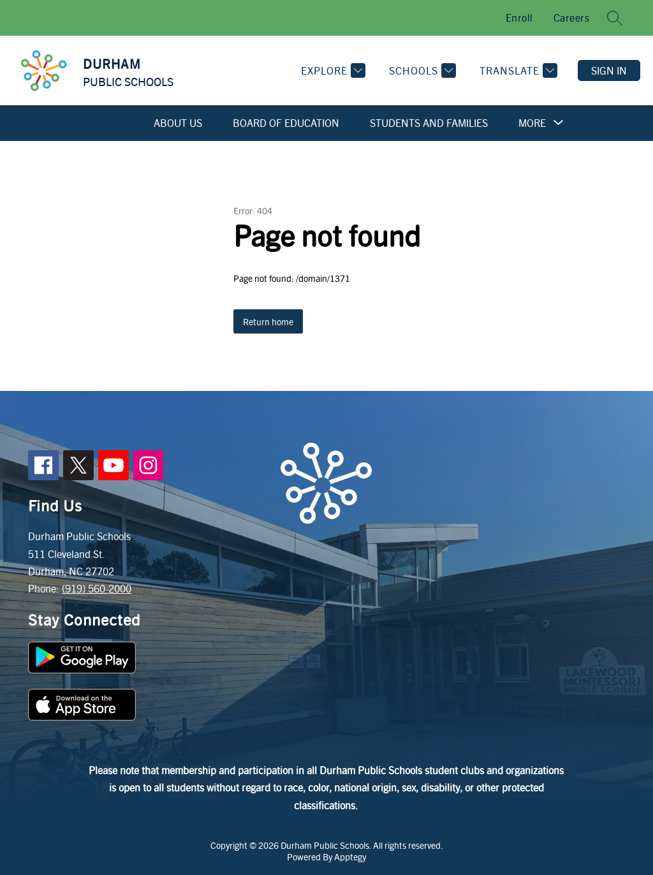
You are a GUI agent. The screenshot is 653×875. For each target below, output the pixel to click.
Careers (572, 17)
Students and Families (429, 122)
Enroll (519, 17)
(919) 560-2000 (96, 588)
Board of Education (286, 122)
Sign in (609, 70)
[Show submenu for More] (532, 123)
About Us (178, 122)
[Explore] (331, 70)
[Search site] (614, 18)
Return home (268, 321)
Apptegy (350, 856)
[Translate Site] (516, 70)
